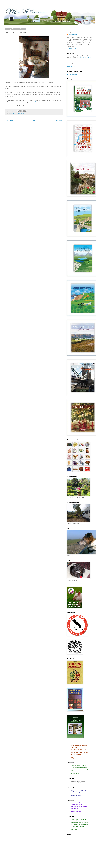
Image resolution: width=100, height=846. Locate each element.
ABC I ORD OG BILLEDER (17, 113)
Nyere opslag (9, 120)
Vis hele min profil (72, 48)
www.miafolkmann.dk (85, 57)
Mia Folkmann (73, 34)
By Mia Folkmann (72, 74)
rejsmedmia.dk (71, 66)
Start (33, 120)
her (32, 106)
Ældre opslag (58, 120)
